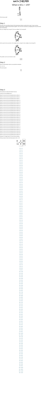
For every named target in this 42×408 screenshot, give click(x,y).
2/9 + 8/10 (21, 295)
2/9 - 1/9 (21, 245)
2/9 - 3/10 (21, 280)
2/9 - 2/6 (21, 187)
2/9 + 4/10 (21, 281)
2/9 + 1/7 (21, 199)
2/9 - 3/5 (21, 177)
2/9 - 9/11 (21, 331)
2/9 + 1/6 (21, 182)
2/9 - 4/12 (21, 348)
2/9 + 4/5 (21, 179)
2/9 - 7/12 (21, 358)
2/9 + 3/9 (21, 251)
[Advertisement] (9, 79)
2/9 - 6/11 (21, 321)
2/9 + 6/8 (21, 237)
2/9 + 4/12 (21, 346)
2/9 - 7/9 (21, 266)
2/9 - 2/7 (21, 204)
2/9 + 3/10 (21, 278)
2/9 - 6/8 (21, 239)
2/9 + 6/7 (21, 216)
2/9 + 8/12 (21, 360)
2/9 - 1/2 (21, 150)
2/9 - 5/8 (21, 235)
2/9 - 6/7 (21, 218)
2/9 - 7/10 (21, 293)
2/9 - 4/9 (21, 256)
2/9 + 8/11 (21, 326)
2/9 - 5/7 (21, 215)
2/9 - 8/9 (21, 269)
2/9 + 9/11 (21, 329)
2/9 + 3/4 (21, 165)
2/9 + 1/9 (21, 244)
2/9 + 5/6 (21, 196)
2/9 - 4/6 (21, 194)
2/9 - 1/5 (21, 170)
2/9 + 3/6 (21, 189)
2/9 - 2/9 (21, 249)
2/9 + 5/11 (21, 316)
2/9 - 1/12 (21, 338)
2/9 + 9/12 (21, 364)
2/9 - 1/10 (21, 273)
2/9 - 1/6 (21, 184)
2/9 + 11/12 (21, 370)
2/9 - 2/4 (21, 163)
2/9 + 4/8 (21, 230)
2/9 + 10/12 (21, 367)
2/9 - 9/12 (21, 365)
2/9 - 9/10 (21, 300)
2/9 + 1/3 (21, 151)
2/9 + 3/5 (21, 175)
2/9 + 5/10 (21, 285)
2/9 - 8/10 (21, 297)
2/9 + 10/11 (21, 333)
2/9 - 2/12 (21, 341)
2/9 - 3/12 (21, 345)
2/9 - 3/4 (21, 167)
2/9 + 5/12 (21, 350)
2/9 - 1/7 (21, 201)
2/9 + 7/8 (21, 240)
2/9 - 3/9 (21, 252)
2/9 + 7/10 (21, 292)
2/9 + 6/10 (21, 288)
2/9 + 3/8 (21, 227)
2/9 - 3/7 (21, 208)
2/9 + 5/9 (21, 257)
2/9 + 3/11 (21, 309)
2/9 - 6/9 (21, 263)
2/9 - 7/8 (21, 242)
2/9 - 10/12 (21, 369)
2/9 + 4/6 (21, 192)
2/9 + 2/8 (21, 223)
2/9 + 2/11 (21, 305)
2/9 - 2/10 (21, 276)
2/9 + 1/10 (21, 271)
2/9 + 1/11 (21, 302)
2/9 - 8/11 (21, 328)
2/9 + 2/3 (21, 155)
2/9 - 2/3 (21, 156)
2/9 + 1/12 (21, 336)
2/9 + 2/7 (21, 203)
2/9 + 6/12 (21, 353)
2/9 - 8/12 (21, 362)
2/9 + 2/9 (21, 247)
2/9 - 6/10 (21, 290)
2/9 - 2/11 (21, 307)
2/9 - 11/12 (21, 372)
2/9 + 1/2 (21, 148)
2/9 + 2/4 (21, 162)
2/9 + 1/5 (21, 168)
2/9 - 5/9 (21, 259)
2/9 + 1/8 (21, 220)
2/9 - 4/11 (21, 314)
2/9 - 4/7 (21, 211)
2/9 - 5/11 (21, 317)
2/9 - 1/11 (21, 304)
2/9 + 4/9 (21, 254)
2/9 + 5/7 (21, 213)
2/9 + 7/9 (21, 264)
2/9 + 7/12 (21, 357)
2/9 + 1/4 (21, 158)
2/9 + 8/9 (21, 268)
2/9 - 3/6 (21, 191)
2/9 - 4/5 (21, 180)
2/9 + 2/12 (21, 340)
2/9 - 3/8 (21, 228)
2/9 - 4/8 (21, 232)
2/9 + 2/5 (21, 172)
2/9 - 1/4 (21, 160)
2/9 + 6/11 (21, 319)
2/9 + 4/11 (21, 312)
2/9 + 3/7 (21, 206)
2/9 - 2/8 (21, 225)
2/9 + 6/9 (21, 261)
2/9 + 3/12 (21, 343)
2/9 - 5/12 (21, 352)
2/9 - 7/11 (21, 324)
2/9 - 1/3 (21, 153)
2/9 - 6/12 (21, 355)
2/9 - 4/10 (21, 283)
